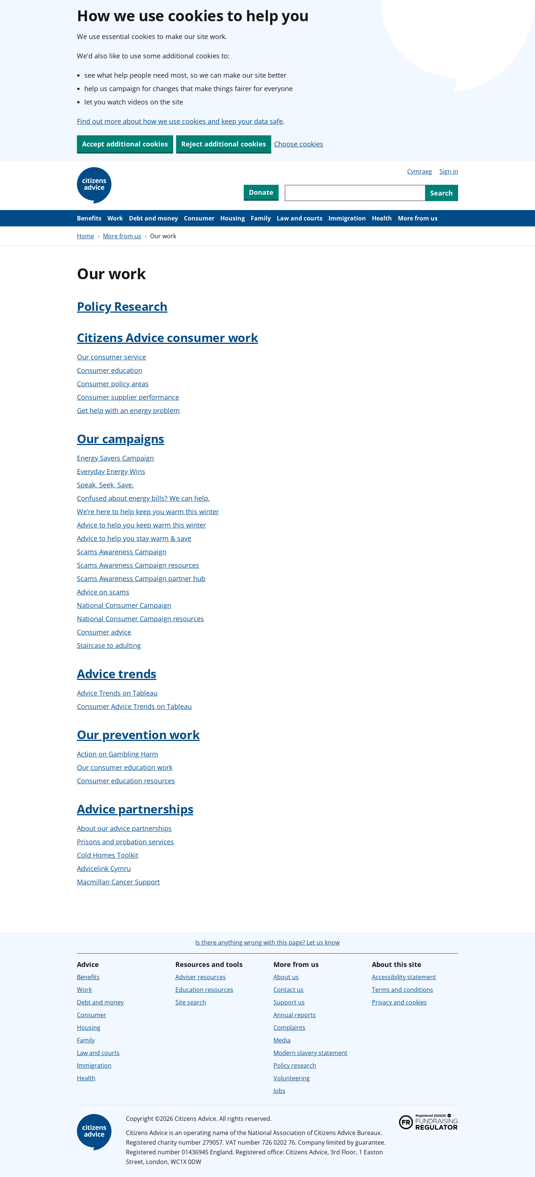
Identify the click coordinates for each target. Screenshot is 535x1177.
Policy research (294, 1065)
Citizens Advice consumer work (167, 337)
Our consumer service (111, 356)
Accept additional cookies (125, 143)
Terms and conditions (402, 990)
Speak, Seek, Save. (105, 484)
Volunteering (291, 1078)
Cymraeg (419, 171)
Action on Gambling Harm (117, 753)
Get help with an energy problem (128, 410)
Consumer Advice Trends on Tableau (134, 706)
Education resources (204, 990)
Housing (232, 218)
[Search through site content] (355, 193)
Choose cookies (298, 143)
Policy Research (122, 306)
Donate (261, 192)
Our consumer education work (124, 767)
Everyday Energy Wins (111, 471)
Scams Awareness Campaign (121, 551)
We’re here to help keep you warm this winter (148, 511)
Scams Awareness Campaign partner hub (141, 578)
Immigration (347, 218)
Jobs (279, 1091)
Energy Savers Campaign (115, 458)
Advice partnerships (135, 809)
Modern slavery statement (310, 1053)
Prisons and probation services (125, 841)
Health (382, 218)
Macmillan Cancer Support (118, 881)
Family (261, 218)
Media (282, 1040)
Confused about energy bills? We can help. (143, 498)
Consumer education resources (126, 780)
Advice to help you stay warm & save (134, 538)
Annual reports (294, 1015)
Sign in (449, 171)
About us (286, 977)
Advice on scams (103, 591)
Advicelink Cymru (104, 868)
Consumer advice (104, 632)
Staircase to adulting (109, 645)
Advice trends (116, 673)
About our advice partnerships (124, 828)
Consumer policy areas (113, 383)
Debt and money (153, 218)
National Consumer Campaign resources (140, 618)
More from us (418, 218)
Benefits (89, 218)
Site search (190, 1002)
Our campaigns (120, 438)
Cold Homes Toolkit (107, 855)
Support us (289, 1002)
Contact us (288, 990)
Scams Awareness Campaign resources (138, 565)
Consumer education (109, 370)
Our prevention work (138, 734)
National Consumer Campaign (124, 605)
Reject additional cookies (223, 143)
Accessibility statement (404, 977)
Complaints (289, 1027)
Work (115, 218)
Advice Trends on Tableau (117, 693)
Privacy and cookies (399, 1002)
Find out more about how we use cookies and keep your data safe (180, 121)
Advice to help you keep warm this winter (141, 524)
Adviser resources (200, 977)
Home (85, 236)
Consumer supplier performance (128, 397)
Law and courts (299, 218)
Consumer (199, 218)
